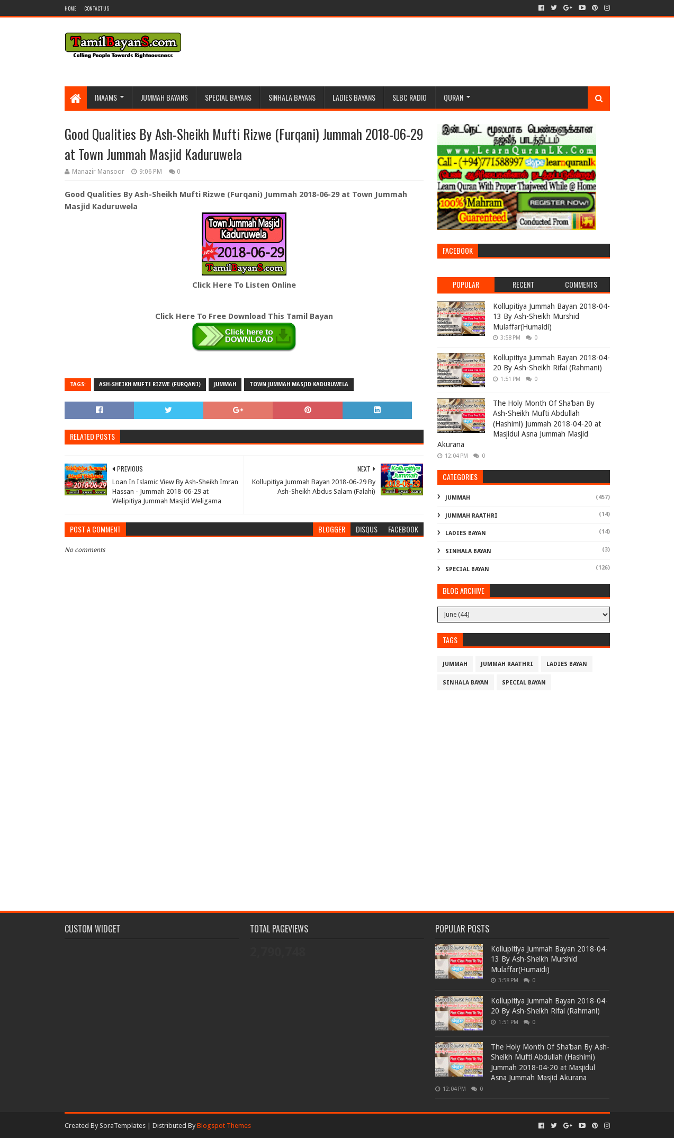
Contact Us (96, 8)
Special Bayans (228, 97)
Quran (453, 97)
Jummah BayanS (164, 97)
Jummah (225, 384)
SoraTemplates (123, 1126)
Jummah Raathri (471, 515)
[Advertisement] (244, 808)
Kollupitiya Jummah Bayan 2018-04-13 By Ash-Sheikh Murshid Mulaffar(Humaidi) (551, 316)
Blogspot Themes (224, 1126)
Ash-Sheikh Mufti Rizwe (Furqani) (150, 384)
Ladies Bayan (465, 533)
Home (70, 8)
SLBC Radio (409, 97)
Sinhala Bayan (468, 551)
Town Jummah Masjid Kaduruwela (298, 384)
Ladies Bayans (353, 97)
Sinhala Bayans (292, 97)
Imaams (106, 97)
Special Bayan (467, 569)
